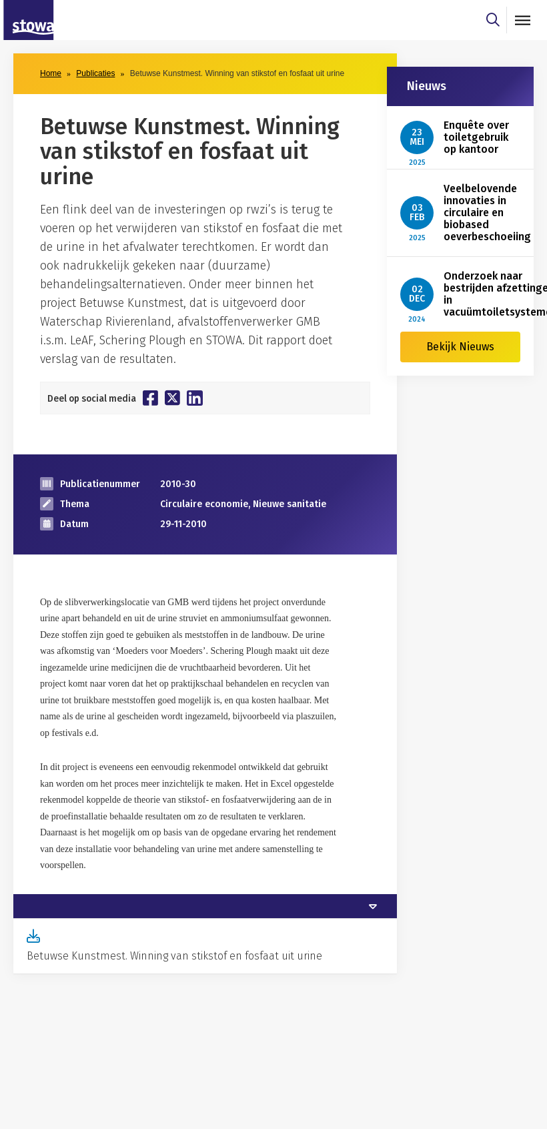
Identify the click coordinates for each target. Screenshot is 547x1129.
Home (50, 73)
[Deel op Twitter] (172, 397)
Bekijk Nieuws (460, 346)
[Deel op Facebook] (150, 397)
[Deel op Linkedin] (195, 398)
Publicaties (95, 73)
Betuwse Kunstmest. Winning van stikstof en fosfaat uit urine (174, 956)
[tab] (205, 906)
